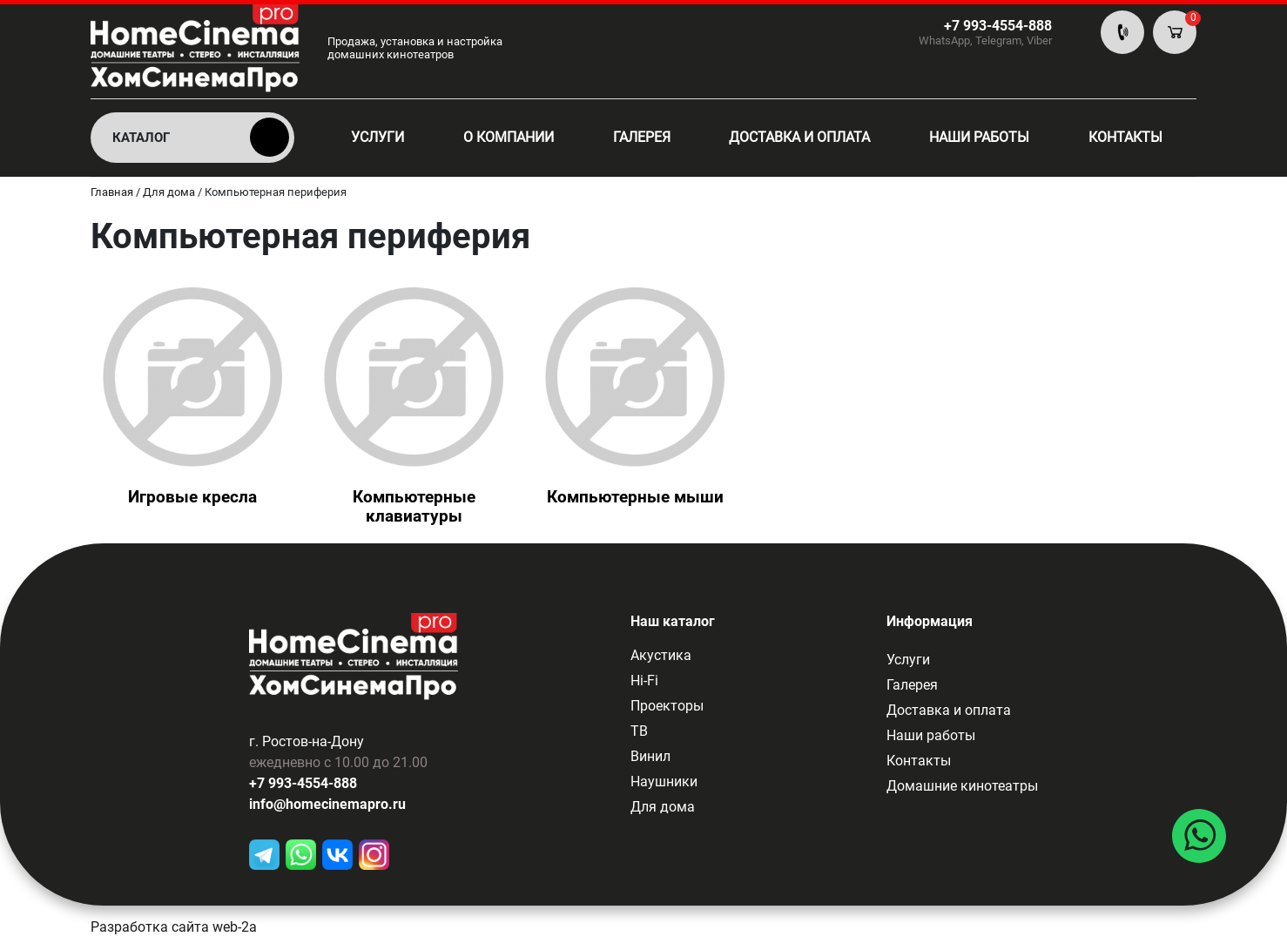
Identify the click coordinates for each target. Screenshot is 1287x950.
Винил (650, 756)
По (1122, 32)
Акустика (660, 655)
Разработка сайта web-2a (174, 928)
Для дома (662, 806)
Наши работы (979, 137)
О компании (508, 137)
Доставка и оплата (799, 137)
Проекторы (667, 705)
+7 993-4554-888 (303, 785)
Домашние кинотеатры (962, 786)
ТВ (639, 731)
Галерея (641, 137)
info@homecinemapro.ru (327, 806)
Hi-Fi (644, 680)
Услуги (377, 137)
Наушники (663, 781)
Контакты (1125, 137)
